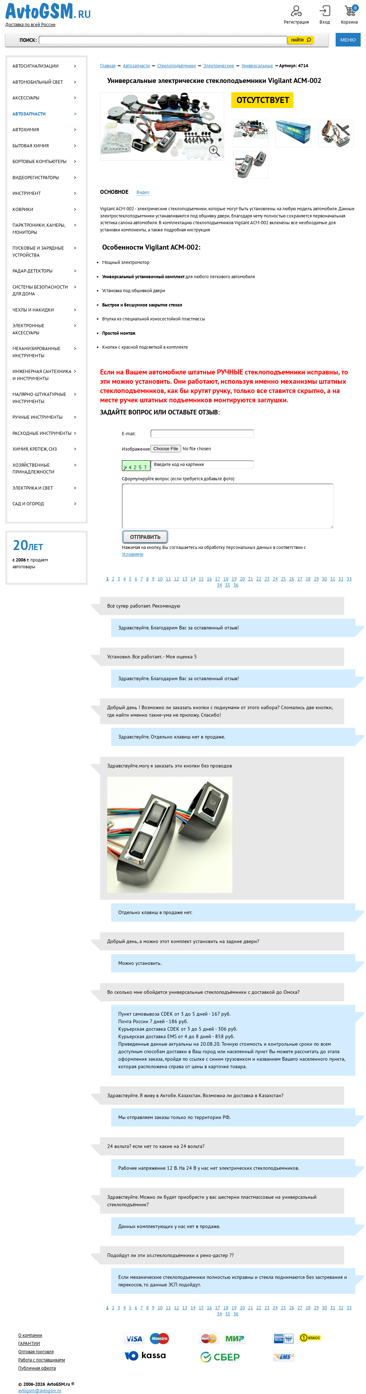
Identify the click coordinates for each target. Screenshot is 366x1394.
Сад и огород (28, 504)
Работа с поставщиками (41, 1360)
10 (160, 579)
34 (219, 585)
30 (324, 579)
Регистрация (296, 15)
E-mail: (129, 434)
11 (168, 579)
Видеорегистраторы (36, 178)
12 (176, 579)
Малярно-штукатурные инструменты (39, 397)
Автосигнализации (36, 66)
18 (225, 579)
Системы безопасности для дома (40, 290)
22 (258, 579)
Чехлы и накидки (33, 310)
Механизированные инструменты (36, 352)
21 (250, 579)
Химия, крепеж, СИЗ (35, 449)
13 (184, 579)
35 (227, 585)
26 (291, 579)
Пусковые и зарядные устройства (38, 251)
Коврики (23, 209)
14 (193, 579)
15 (201, 579)
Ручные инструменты (38, 417)
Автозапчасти (29, 114)
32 (340, 579)
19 (234, 579)
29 (316, 579)
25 (283, 579)
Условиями (132, 554)
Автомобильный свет (38, 82)
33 (349, 579)
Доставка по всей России (30, 24)
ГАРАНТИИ (29, 1343)
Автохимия (26, 130)
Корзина (350, 15)
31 (332, 579)
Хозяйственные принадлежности (33, 468)
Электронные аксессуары (28, 329)
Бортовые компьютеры (39, 161)
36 (235, 585)
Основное (114, 191)
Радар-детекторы (33, 271)
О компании (30, 1335)
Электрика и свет (33, 488)
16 (209, 579)
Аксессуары (26, 98)
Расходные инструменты (42, 433)
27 (299, 579)
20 (242, 579)
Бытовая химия (31, 146)
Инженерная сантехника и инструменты (42, 375)
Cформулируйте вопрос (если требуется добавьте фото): (179, 479)
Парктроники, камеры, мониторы (39, 228)
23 (266, 579)
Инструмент (27, 193)
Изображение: (136, 449)
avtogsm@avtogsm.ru (39, 1391)
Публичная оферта (37, 1368)
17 (217, 579)
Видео (143, 192)
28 (308, 579)
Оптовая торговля (36, 1352)
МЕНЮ (348, 40)
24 (275, 579)
